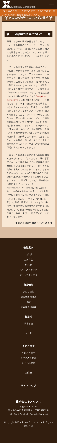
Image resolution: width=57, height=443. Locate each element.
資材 (28, 302)
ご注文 (28, 372)
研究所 (28, 265)
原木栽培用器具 (28, 307)
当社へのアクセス (28, 270)
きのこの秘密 (28, 363)
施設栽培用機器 (28, 297)
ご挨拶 (28, 254)
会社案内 (28, 247)
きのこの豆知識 (28, 358)
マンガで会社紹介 (28, 275)
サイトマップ (28, 385)
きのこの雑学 (28, 353)
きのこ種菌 (28, 291)
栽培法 (28, 316)
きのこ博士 (28, 346)
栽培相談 (28, 323)
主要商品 (28, 259)
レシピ (28, 333)
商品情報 (28, 284)
